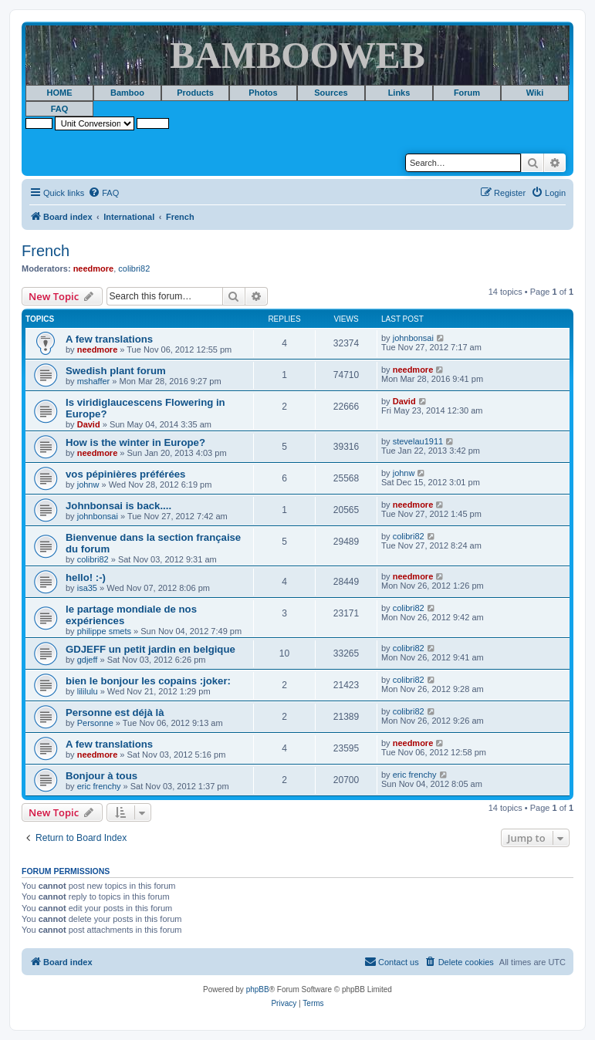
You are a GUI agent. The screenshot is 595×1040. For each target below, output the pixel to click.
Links (399, 92)
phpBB (257, 989)
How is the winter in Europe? (135, 442)
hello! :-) (86, 577)
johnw (88, 484)
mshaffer (93, 381)
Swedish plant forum (116, 370)
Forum (467, 92)
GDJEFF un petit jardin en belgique (150, 649)
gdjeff (87, 659)
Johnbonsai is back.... (118, 506)
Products (195, 92)
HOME (60, 92)
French (45, 250)
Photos (262, 92)
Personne (95, 723)
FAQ (60, 108)
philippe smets (104, 631)
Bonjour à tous (101, 776)
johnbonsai (413, 338)
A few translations (109, 339)
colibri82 (134, 268)
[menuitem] (103, 193)
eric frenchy (99, 786)
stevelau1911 (418, 441)
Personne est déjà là (115, 712)
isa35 (87, 588)
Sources (330, 92)
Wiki (535, 92)
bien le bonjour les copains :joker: (148, 681)
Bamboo (127, 92)
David (88, 424)
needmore (93, 268)
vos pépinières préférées (125, 474)
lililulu (87, 691)
